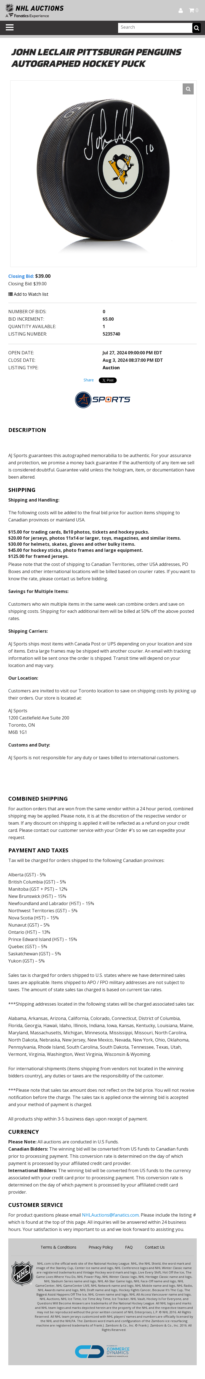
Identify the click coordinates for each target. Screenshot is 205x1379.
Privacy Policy (101, 1247)
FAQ (129, 1247)
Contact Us (155, 1247)
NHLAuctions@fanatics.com (110, 1215)
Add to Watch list (28, 294)
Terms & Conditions (58, 1247)
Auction (111, 368)
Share (89, 380)
